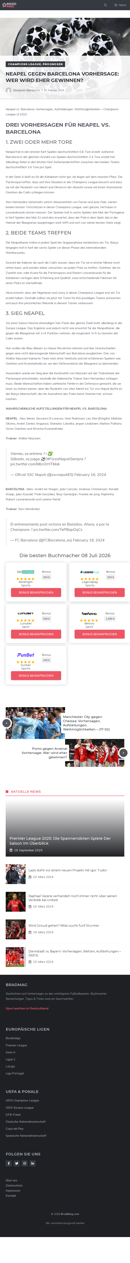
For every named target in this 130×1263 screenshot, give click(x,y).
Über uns (11, 1180)
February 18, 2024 (89, 540)
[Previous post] (6, 723)
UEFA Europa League (20, 1107)
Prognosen (53, 64)
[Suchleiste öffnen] (105, 5)
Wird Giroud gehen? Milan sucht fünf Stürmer (63, 925)
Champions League (24, 64)
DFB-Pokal (13, 1114)
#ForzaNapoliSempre (65, 459)
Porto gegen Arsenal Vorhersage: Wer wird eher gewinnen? (44, 753)
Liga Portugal (15, 1073)
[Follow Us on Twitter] (17, 1163)
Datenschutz (14, 1185)
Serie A (10, 1052)
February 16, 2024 (90, 474)
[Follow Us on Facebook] (9, 1163)
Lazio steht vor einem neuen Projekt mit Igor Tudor (67, 870)
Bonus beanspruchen (36, 592)
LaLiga (10, 1066)
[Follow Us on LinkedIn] (33, 1163)
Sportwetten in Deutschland (27, 1008)
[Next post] (123, 752)
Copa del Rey (15, 1128)
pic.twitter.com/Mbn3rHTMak (35, 464)
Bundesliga (13, 1038)
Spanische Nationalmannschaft (26, 1135)
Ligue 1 (10, 1059)
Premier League (16, 1045)
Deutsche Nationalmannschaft (26, 1121)
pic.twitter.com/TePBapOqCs (58, 529)
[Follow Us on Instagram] (25, 1163)
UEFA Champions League (22, 1100)
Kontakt (11, 1195)
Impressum (13, 1190)
